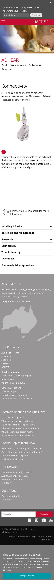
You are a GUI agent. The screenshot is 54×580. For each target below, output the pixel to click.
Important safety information (15, 395)
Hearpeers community (12, 479)
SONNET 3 (6, 360)
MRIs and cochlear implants (14, 455)
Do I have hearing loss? (12, 417)
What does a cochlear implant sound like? (21, 448)
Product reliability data (12, 459)
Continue (36, 15)
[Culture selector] (16, 15)
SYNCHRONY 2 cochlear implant (16, 375)
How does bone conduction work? (17, 435)
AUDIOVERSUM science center (15, 475)
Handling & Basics (11, 226)
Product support (9, 391)
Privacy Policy (23, 536)
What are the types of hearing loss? (18, 421)
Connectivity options (11, 387)
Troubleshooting (10, 252)
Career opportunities (11, 496)
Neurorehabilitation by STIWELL (16, 472)
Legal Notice (38, 536)
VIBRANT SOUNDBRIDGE (13, 382)
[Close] (50, 550)
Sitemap (11, 536)
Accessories (8, 239)
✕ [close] (50, 2)
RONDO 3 (6, 356)
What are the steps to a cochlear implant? (21, 428)
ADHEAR (5, 367)
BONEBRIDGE (7, 379)
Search (44, 514)
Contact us (6, 499)
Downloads (7, 258)
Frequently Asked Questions (17, 265)
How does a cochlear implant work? (18, 424)
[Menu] (3, 21)
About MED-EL (11, 284)
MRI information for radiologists (16, 398)
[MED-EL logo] (42, 21)
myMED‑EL (6, 483)
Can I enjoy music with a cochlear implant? (22, 452)
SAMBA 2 (5, 363)
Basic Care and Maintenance (17, 232)
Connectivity (8, 245)
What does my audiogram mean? (17, 431)
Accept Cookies (27, 577)
